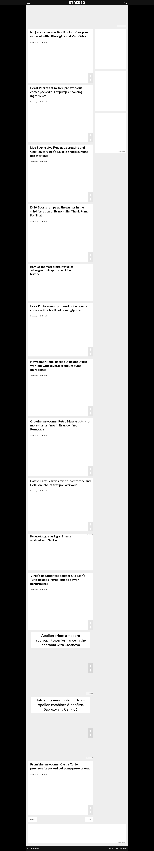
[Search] (126, 3)
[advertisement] (77, 17)
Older (89, 819)
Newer (32, 819)
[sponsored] (60, 552)
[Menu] (28, 3)
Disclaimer (123, 848)
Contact (111, 848)
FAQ (117, 848)
